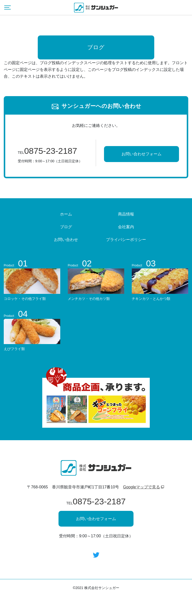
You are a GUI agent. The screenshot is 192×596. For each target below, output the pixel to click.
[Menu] (7, 7)
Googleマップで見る (141, 487)
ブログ (66, 227)
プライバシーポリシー (126, 239)
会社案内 (126, 227)
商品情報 (126, 214)
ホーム (66, 214)
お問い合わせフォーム (142, 154)
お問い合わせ (66, 239)
